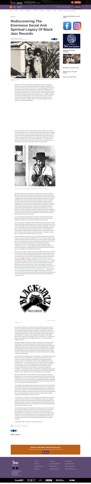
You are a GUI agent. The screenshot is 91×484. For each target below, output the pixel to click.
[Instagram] (77, 27)
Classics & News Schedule (70, 465)
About (54, 12)
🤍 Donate (45, 453)
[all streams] (77, 8)
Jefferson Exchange (69, 12)
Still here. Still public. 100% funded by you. (45, 449)
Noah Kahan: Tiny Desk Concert (71, 69)
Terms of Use (36, 465)
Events (35, 12)
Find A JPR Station (68, 462)
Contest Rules (36, 470)
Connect (48, 12)
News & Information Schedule (70, 470)
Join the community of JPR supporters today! (53, 450)
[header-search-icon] (73, 3)
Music (16, 12)
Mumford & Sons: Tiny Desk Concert (70, 74)
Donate (78, 3)
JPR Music (13, 18)
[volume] (14, 8)
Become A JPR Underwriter (54, 465)
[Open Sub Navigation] (13, 12)
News (11, 12)
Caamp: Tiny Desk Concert (69, 78)
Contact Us (36, 462)
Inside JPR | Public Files (38, 467)
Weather (61, 12)
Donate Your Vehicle (53, 467)
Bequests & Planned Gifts (54, 470)
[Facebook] (67, 27)
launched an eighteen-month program (45, 261)
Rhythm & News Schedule (69, 467)
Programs (28, 12)
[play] (11, 8)
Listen (21, 12)
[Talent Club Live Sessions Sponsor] (71, 42)
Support (42, 12)
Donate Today (52, 462)
